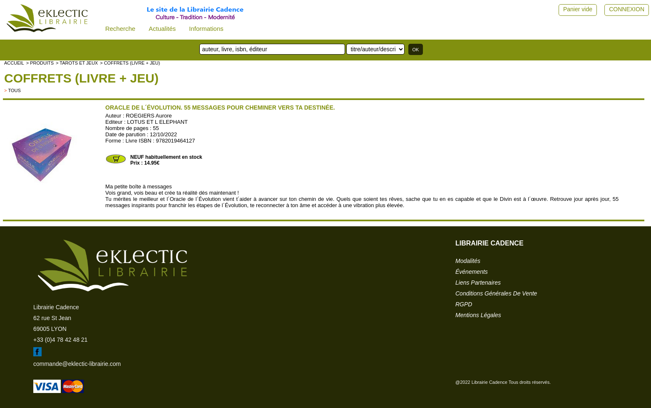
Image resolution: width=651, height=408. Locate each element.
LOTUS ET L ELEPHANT (157, 122)
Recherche (120, 28)
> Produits (40, 62)
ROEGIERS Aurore (149, 116)
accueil (14, 62)
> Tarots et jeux (77, 62)
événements (471, 271)
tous (14, 90)
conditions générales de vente (496, 293)
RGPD (463, 304)
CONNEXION (626, 9)
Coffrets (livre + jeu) (81, 78)
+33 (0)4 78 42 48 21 (60, 339)
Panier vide (577, 9)
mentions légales (478, 315)
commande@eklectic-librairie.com (77, 363)
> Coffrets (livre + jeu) (130, 62)
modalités (467, 261)
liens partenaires (478, 282)
